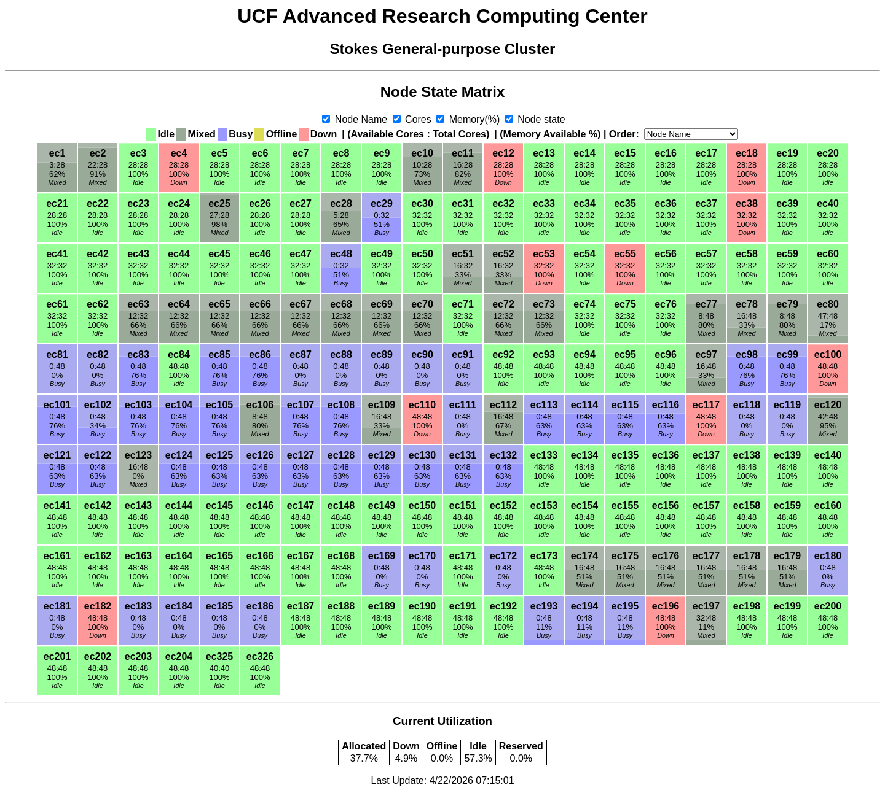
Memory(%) (474, 119)
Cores (419, 119)
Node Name (361, 119)
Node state (540, 119)
